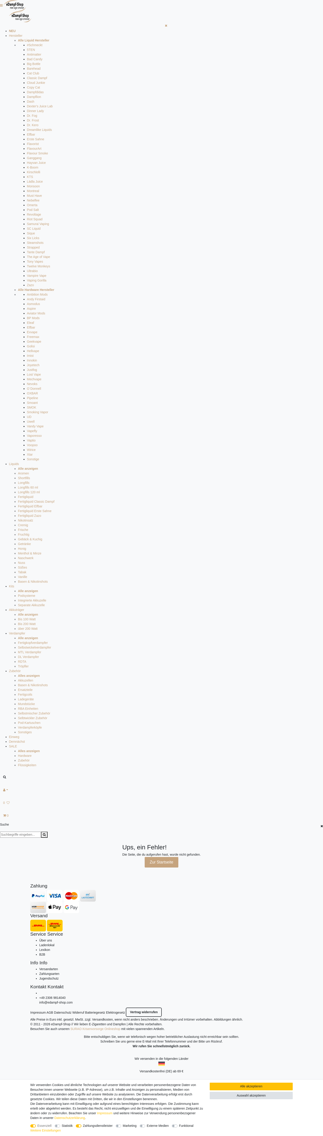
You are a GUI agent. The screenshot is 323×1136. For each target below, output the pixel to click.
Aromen (23, 473)
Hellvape (33, 351)
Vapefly (32, 431)
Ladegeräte (26, 699)
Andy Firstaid (36, 299)
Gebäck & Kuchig (30, 539)
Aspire (31, 308)
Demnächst (17, 741)
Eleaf (30, 323)
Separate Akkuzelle (31, 605)
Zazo (30, 285)
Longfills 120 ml (29, 492)
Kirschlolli (33, 172)
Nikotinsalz (25, 520)
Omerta (32, 205)
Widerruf (78, 1012)
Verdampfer (17, 633)
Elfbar (31, 134)
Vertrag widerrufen (144, 1012)
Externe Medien (158, 1125)
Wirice (31, 450)
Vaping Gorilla (36, 280)
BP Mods (33, 318)
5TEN (31, 50)
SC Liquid (34, 228)
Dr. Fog (32, 115)
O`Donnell (34, 388)
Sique (31, 233)
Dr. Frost (33, 120)
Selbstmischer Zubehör (34, 713)
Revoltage (34, 214)
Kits (11, 586)
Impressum (38, 1012)
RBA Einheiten (28, 708)
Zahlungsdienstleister (98, 1125)
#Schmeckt (34, 45)
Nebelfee (33, 200)
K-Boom (32, 167)
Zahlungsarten (49, 974)
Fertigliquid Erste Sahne (34, 511)
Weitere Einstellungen (45, 1130)
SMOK (31, 407)
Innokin (32, 360)
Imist (30, 355)
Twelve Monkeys (38, 266)
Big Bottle (33, 64)
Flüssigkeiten (27, 765)
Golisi (31, 346)
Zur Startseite (161, 862)
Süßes (22, 567)
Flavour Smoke (37, 153)
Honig (22, 548)
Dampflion (34, 97)
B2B (42, 954)
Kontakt (38, 986)
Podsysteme (26, 595)
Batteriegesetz (95, 1012)
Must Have (34, 195)
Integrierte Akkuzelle (32, 600)
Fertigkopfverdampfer (33, 643)
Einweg (14, 737)
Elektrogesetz (115, 1012)
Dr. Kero (32, 125)
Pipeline (32, 398)
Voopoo (32, 445)
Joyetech (33, 365)
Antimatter (34, 54)
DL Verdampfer (28, 657)
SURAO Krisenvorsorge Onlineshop (95, 1029)
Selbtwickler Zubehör (32, 718)
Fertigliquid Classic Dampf (36, 501)
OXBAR (32, 393)
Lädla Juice (35, 181)
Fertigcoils (25, 694)
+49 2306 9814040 (52, 998)
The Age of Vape (38, 257)
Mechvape (34, 379)
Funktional (186, 1125)
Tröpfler (23, 666)
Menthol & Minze (29, 553)
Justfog (32, 370)
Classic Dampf (37, 78)
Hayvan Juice (36, 162)
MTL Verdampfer (29, 652)
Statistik (67, 1125)
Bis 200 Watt (27, 624)
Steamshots (35, 243)
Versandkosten (102, 1019)
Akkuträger (16, 610)
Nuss (21, 563)
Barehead (34, 68)
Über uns (45, 940)
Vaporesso (34, 435)
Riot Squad (34, 219)
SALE (13, 746)
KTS (30, 177)
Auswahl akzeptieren (251, 1095)
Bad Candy (34, 59)
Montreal (33, 191)
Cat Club (33, 73)
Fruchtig (23, 534)
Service (38, 934)
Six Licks (33, 238)
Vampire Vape (36, 275)
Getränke (24, 544)
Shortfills (24, 478)
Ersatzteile (25, 690)
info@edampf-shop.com (56, 1002)
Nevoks (32, 384)
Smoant (32, 403)
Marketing (129, 1125)
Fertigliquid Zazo (29, 515)
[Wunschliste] (161, 802)
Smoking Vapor (37, 412)
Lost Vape (34, 374)
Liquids (14, 464)
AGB (49, 1012)
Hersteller (15, 35)
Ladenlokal (47, 945)
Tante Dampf (36, 252)
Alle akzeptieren (251, 1086)
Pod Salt (33, 210)
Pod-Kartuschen (29, 723)
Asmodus (33, 304)
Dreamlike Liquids (39, 130)
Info (34, 962)
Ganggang (34, 158)
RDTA (22, 661)
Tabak (22, 572)
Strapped (33, 247)
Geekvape (34, 341)
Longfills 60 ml (28, 487)
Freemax (33, 337)
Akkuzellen (25, 680)
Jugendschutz (49, 978)
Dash (30, 101)
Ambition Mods (37, 294)
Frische (23, 530)
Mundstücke (26, 704)
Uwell (31, 421)
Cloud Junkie (36, 82)
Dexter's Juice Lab (40, 106)
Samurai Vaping (38, 224)
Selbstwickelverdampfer (34, 647)
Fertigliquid (25, 497)
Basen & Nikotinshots (33, 581)
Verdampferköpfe (30, 727)
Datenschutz (63, 1012)
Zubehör (15, 671)
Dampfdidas (35, 92)
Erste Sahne (35, 139)
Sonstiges (25, 732)
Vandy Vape (35, 426)
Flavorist (33, 144)
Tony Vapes (35, 261)
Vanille (22, 577)
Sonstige (33, 459)
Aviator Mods (36, 313)
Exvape (32, 332)
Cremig (23, 525)
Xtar (30, 454)
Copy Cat (33, 87)
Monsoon (33, 186)
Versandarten (48, 969)
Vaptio (31, 440)
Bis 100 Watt (27, 619)
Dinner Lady (35, 111)
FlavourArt (34, 148)
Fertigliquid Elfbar (30, 506)
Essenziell (44, 1125)
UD (29, 417)
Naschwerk (25, 558)
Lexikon (44, 950)
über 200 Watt (27, 628)
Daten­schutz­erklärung (69, 1118)
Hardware (25, 755)
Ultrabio (32, 271)
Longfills (23, 483)
